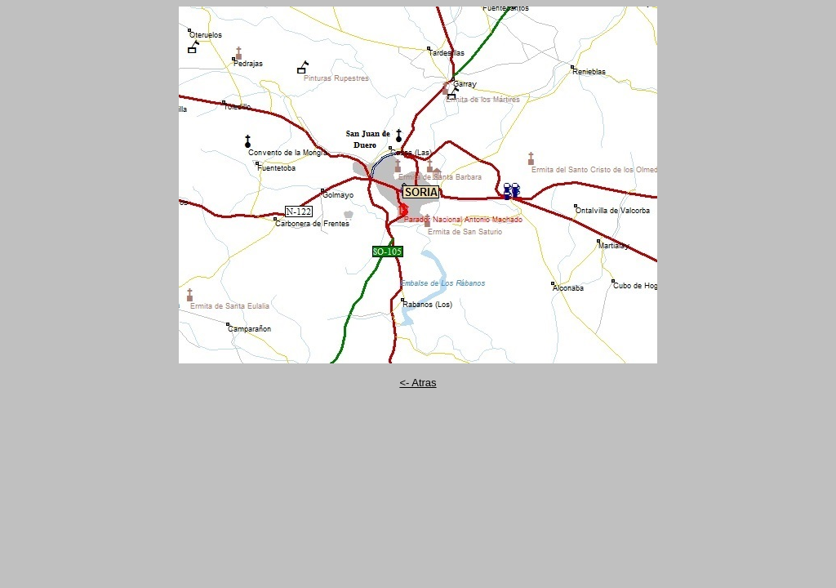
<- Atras (417, 382)
